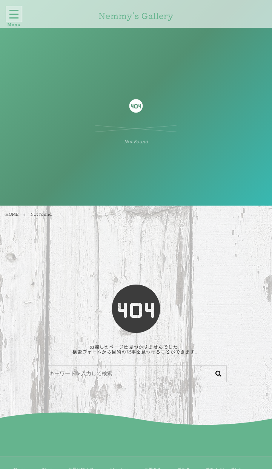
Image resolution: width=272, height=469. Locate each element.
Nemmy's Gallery (135, 15)
